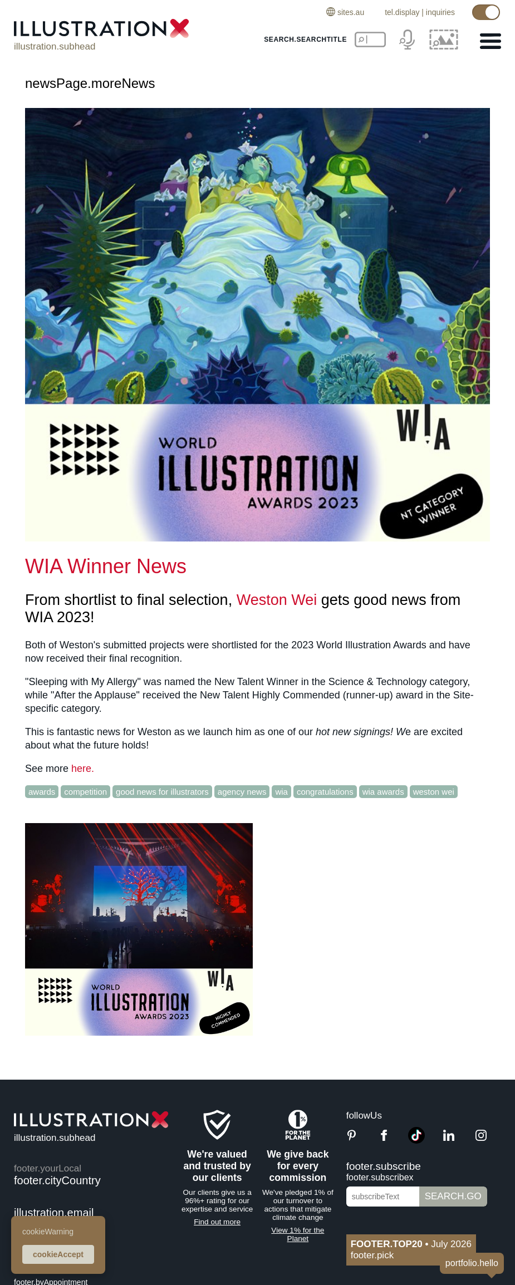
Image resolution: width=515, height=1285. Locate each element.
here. (82, 768)
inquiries (440, 12)
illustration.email (54, 1213)
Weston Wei (277, 600)
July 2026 (411, 1244)
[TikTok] (416, 1140)
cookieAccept (58, 1254)
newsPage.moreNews (90, 83)
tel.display (402, 12)
